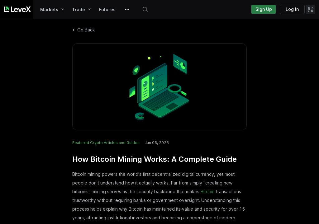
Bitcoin (208, 191)
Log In (292, 9)
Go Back (83, 29)
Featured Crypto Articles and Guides (106, 142)
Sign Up (263, 9)
